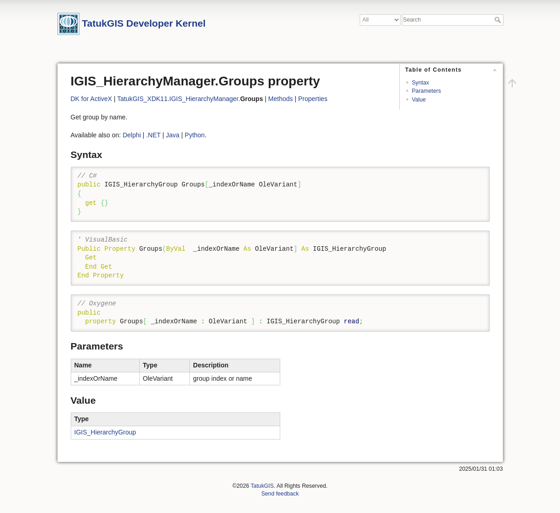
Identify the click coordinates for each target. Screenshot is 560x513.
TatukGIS (261, 486)
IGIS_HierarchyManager (204, 98)
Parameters (426, 91)
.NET (153, 135)
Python (195, 135)
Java (173, 135)
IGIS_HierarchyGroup (105, 432)
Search (498, 20)
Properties (313, 98)
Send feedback (280, 493)
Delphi (132, 135)
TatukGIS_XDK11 (142, 98)
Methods (280, 98)
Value (418, 99)
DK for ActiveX (91, 98)
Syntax (420, 82)
